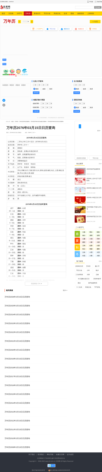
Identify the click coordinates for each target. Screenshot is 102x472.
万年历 (27, 13)
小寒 (91, 255)
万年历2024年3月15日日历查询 (17, 315)
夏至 (83, 242)
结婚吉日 (81, 29)
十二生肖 (79, 287)
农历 (44, 89)
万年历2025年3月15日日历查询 (17, 306)
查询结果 (36, 92)
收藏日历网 (60, 454)
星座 (72, 13)
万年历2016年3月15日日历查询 (17, 385)
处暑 (91, 245)
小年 (88, 270)
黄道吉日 (37, 13)
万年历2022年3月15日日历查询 (17, 332)
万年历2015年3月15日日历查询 (17, 394)
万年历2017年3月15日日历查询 (17, 376)
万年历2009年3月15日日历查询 (17, 447)
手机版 (91, 1)
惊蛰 (98, 232)
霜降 (98, 249)
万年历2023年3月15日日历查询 (17, 323)
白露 (98, 245)
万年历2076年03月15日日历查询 (55, 121)
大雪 (98, 252)
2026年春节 (97, 279)
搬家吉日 (67, 29)
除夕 (97, 270)
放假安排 (80, 13)
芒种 (98, 239)
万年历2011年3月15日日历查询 (17, 430)
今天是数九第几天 (84, 279)
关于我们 (31, 454)
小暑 (91, 242)
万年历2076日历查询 (24, 121)
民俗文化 (57, 13)
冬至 (83, 255)
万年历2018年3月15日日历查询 (17, 368)
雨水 (91, 232)
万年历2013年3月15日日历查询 (17, 412)
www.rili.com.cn (50, 461)
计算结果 (36, 111)
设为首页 (70, 454)
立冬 (83, 252)
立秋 (83, 245)
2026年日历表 (81, 158)
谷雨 (98, 235)
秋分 (83, 249)
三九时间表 (79, 274)
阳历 (37, 89)
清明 (91, 235)
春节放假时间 (92, 283)
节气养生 (97, 287)
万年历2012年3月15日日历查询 (17, 421)
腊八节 (97, 266)
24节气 (19, 13)
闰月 (50, 89)
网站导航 (50, 454)
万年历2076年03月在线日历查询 (38, 121)
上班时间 (90, 13)
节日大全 (47, 13)
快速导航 (99, 1)
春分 (83, 235)
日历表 (10, 13)
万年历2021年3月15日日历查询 (17, 341)
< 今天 (95, 22)
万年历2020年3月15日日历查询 (17, 350)
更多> (99, 130)
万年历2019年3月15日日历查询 (17, 359)
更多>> (65, 290)
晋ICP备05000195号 (38, 470)
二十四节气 (39, 29)
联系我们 (41, 454)
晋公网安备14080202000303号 (59, 470)
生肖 (65, 13)
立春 (83, 232)
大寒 (98, 255)
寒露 (91, 249)
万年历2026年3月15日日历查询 (17, 297)
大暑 (98, 242)
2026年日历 (79, 266)
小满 (91, 239)
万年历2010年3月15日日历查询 (17, 438)
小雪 (91, 252)
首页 (3, 13)
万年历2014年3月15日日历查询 (17, 403)
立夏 (83, 239)
